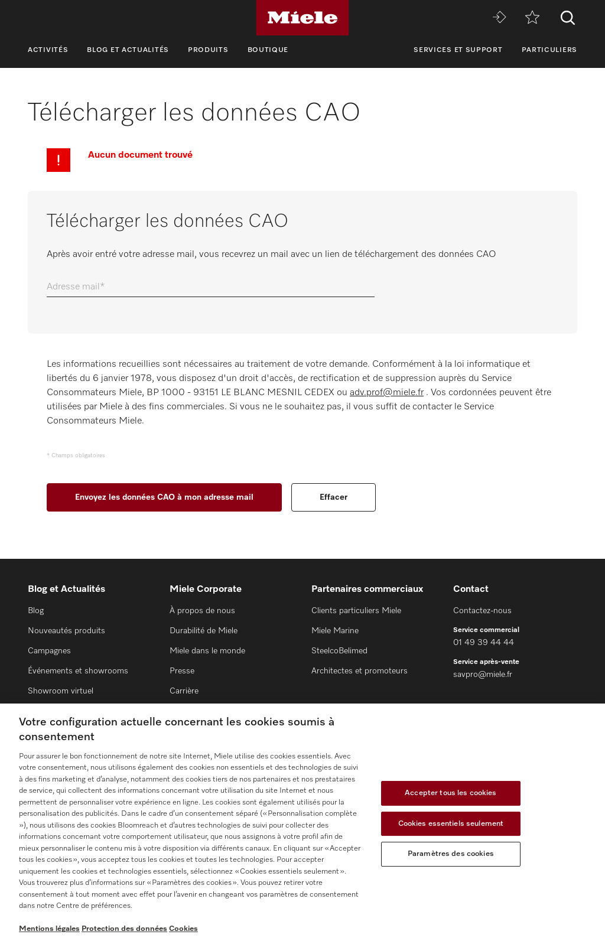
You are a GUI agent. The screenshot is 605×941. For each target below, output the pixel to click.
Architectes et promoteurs (359, 671)
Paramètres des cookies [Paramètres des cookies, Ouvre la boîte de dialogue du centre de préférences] (451, 854)
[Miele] (302, 17)
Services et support (458, 50)
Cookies (183, 929)
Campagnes (49, 651)
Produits (208, 50)
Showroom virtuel (60, 691)
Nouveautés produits (66, 631)
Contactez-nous (482, 611)
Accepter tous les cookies (450, 793)
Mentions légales (49, 929)
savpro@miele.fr (482, 674)
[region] (302, 822)
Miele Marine (335, 631)
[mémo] (532, 18)
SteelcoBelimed (339, 651)
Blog (36, 611)
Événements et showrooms (78, 671)
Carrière (184, 691)
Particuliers (549, 50)
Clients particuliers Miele (356, 611)
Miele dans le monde (207, 651)
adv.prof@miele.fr (387, 393)
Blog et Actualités (128, 50)
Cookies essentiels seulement (451, 824)
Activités (48, 50)
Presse (182, 671)
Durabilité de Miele (204, 631)
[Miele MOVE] (499, 18)
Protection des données (124, 929)
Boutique (268, 50)
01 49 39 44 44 (483, 643)
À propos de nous (202, 611)
